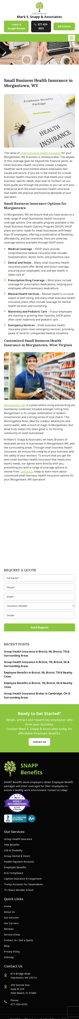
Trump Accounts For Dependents (23, 884)
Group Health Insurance (18, 839)
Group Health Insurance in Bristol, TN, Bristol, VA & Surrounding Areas (36, 664)
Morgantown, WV (15, 405)
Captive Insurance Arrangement (23, 878)
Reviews (9, 928)
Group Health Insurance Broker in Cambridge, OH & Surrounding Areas (37, 695)
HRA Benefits (12, 844)
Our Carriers (11, 923)
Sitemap (9, 957)
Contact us (26, 471)
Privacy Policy (12, 951)
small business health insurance (40, 153)
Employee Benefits (15, 867)
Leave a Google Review (16, 26)
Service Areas (12, 934)
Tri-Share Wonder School (18, 890)
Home (7, 906)
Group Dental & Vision (17, 856)
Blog (6, 945)
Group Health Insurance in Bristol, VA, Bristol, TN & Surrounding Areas (36, 653)
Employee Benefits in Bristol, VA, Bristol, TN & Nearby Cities (38, 674)
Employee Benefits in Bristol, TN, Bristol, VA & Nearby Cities (38, 685)
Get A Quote (64, 26)
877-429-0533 (43, 26)
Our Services (11, 917)
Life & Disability (13, 850)
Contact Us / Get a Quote (18, 940)
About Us (9, 911)
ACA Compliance (13, 873)
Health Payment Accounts (19, 861)
